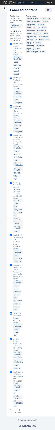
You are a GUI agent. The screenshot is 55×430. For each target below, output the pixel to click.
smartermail (33, 18)
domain (41, 46)
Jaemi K (15, 55)
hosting (31, 46)
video (46, 21)
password (32, 36)
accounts (17, 97)
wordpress (44, 39)
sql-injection (16, 222)
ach (45, 27)
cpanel (42, 24)
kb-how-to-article (15, 26)
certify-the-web (16, 397)
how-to (16, 68)
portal (37, 27)
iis (14, 393)
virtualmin (44, 36)
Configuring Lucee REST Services (17, 316)
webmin (31, 30)
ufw (29, 33)
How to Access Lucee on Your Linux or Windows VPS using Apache (18, 269)
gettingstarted (34, 49)
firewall (16, 160)
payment (31, 24)
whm (15, 310)
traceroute (32, 39)
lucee (15, 62)
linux (15, 298)
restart (16, 71)
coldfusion (17, 200)
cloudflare (46, 18)
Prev (11, 410)
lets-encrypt (16, 169)
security (38, 43)
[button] (4, 422)
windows (17, 65)
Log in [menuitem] (49, 3)
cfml (43, 52)
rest (15, 335)
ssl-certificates (34, 21)
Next (19, 412)
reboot (16, 74)
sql (14, 215)
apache (16, 295)
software (42, 30)
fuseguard (17, 209)
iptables (16, 173)
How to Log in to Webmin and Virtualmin (18, 137)
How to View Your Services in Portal (17, 80)
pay (29, 43)
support (38, 33)
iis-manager (33, 52)
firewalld (16, 176)
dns (29, 27)
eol (46, 33)
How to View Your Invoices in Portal (17, 109)
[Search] (18, 3)
